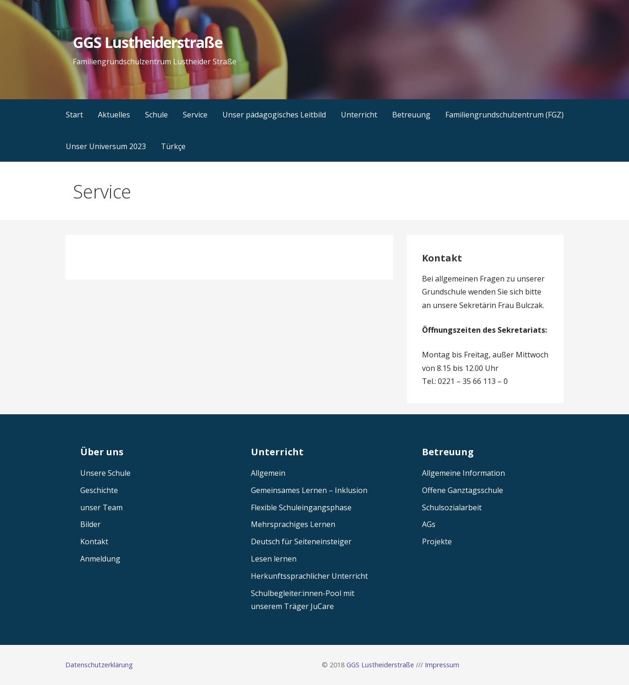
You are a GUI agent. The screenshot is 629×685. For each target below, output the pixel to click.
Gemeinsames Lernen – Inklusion (309, 490)
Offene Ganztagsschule (462, 490)
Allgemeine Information (463, 473)
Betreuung (411, 115)
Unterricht (359, 115)
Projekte (437, 541)
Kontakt (94, 541)
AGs (428, 524)
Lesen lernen (274, 559)
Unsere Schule (105, 473)
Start (74, 115)
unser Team (101, 507)
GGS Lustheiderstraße (147, 42)
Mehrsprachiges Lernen (293, 524)
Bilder (90, 524)
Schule (156, 115)
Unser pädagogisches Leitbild (274, 115)
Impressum (442, 664)
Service (195, 115)
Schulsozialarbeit (452, 507)
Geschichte (99, 490)
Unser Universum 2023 (106, 146)
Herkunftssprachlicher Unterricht (309, 576)
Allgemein (268, 473)
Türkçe (173, 146)
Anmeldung (100, 559)
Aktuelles (114, 115)
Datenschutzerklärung (99, 664)
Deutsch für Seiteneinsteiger (301, 541)
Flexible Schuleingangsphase (301, 507)
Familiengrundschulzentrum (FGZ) (504, 115)
